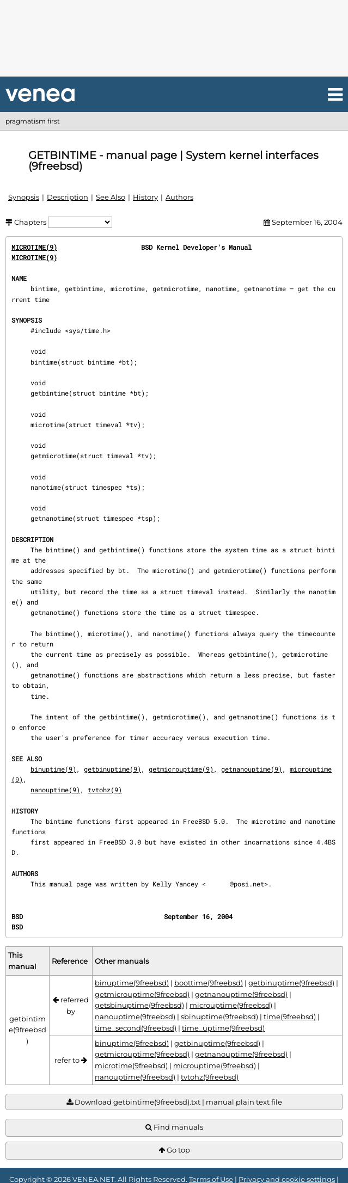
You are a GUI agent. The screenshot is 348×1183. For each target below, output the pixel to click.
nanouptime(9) (55, 789)
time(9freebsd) (290, 1016)
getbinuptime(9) (112, 769)
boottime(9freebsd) (208, 982)
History (145, 197)
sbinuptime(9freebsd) (219, 1016)
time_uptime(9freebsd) (223, 1028)
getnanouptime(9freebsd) (241, 994)
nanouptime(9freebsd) (135, 1016)
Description (67, 197)
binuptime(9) (53, 769)
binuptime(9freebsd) (132, 982)
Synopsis (23, 197)
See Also (110, 197)
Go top (174, 1150)
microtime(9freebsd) (131, 1065)
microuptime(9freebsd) (231, 1005)
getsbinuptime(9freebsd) (139, 1005)
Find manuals (174, 1127)
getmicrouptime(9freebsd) (142, 994)
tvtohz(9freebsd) (210, 1077)
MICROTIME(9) (34, 247)
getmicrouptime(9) (181, 769)
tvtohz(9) (105, 789)
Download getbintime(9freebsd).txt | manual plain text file (174, 1102)
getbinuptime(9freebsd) (291, 982)
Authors (179, 197)
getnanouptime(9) (251, 769)
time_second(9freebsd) (135, 1028)
